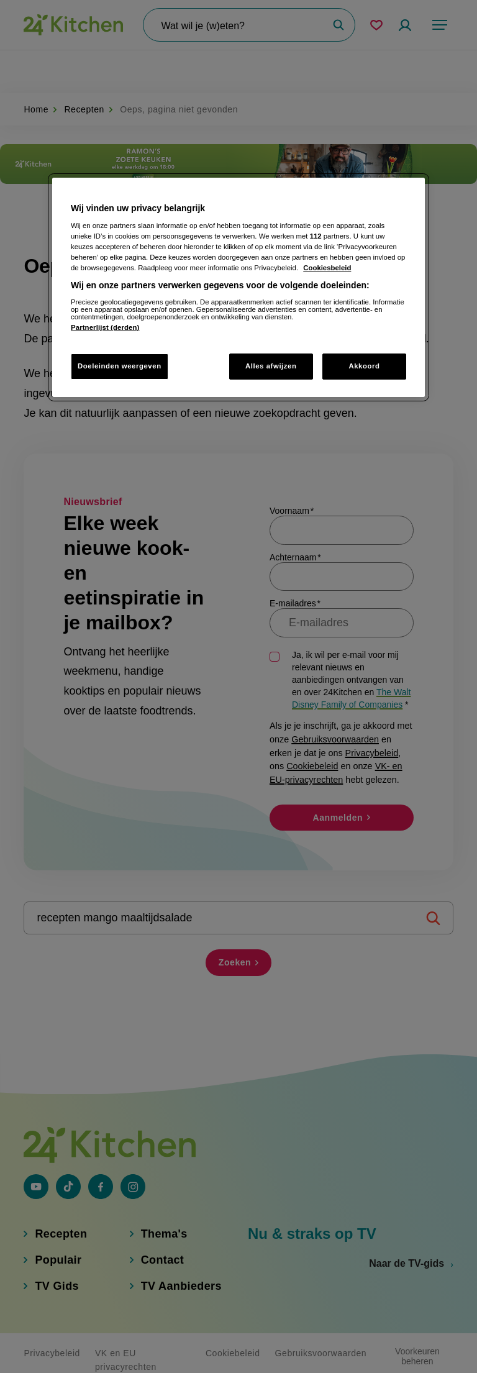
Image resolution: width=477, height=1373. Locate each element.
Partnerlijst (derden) (105, 327)
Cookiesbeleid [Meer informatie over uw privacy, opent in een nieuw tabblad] (327, 267)
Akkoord (363, 366)
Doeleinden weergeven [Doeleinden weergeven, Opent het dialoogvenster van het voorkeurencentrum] (119, 366)
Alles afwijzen (271, 366)
